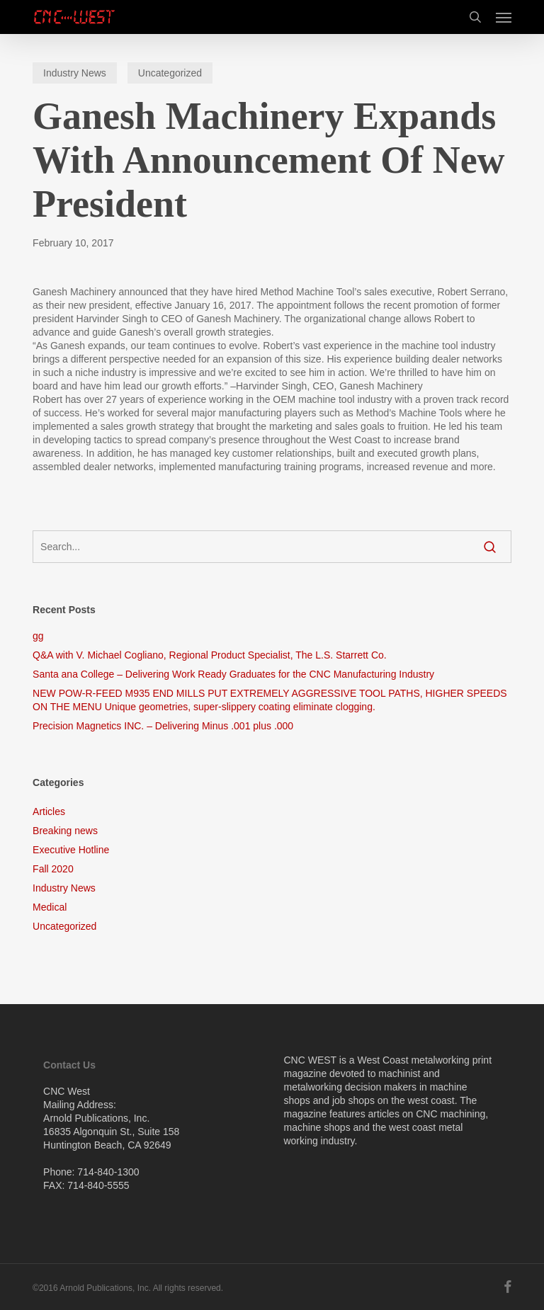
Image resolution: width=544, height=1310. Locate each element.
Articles (49, 811)
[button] (503, 17)
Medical (50, 907)
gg (38, 636)
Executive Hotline (71, 849)
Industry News (74, 73)
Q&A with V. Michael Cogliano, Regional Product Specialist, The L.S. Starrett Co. (210, 655)
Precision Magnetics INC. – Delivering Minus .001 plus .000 (163, 725)
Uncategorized (170, 73)
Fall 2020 (53, 869)
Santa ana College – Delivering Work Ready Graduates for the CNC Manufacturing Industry (233, 674)
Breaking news (65, 830)
